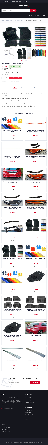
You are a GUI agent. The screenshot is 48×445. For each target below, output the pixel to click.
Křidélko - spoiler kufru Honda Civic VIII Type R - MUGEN (12, 233)
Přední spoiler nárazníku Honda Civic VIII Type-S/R (35, 182)
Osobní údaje (28, 412)
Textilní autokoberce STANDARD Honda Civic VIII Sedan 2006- (12, 336)
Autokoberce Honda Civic (36, 233)
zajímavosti (31, 442)
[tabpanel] (24, 53)
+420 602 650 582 (6, 1)
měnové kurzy (37, 442)
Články (26, 419)
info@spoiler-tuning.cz (16, 1)
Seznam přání (5, 429)
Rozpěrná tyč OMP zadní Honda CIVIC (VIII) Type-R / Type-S (12, 157)
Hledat (33, 10)
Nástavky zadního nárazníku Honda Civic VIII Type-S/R (36, 157)
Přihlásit (35, 382)
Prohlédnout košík (6, 427)
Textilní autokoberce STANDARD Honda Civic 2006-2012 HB (36, 285)
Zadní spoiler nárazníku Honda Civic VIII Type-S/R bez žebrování (35, 208)
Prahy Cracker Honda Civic (35, 360)
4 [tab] (25, 60)
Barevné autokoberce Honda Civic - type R (12, 131)
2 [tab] (22, 60)
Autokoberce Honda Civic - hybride (12, 258)
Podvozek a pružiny (29, 402)
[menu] (37, 14)
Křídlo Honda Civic (36, 335)
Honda (15, 20)
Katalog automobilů (6, 433)
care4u (27, 442)
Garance (22, 87)
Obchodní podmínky (29, 414)
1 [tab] (21, 60)
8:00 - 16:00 (24, 1)
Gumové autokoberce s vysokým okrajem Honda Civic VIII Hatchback (12, 310)
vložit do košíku (14, 78)
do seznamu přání (6, 81)
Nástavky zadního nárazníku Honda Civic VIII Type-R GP (12, 182)
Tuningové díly (9, 20)
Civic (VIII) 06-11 (21, 20)
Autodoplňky (28, 400)
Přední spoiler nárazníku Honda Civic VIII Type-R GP (12, 208)
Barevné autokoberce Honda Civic (35, 258)
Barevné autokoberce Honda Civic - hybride (12, 285)
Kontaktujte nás (28, 410)
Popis (15, 87)
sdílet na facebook (16, 81)
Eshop (3, 20)
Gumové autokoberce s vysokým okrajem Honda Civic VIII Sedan (36, 310)
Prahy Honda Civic (12, 360)
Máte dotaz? (31, 87)
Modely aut (27, 417)
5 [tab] (26, 60)
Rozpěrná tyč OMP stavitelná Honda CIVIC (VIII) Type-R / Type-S (35, 131)
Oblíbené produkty (6, 431)
